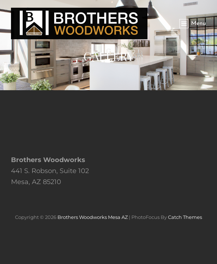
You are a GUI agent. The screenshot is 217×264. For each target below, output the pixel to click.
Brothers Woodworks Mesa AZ (92, 217)
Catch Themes (185, 217)
